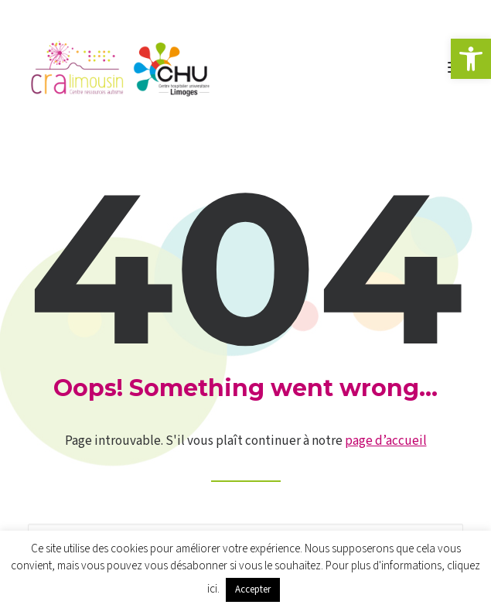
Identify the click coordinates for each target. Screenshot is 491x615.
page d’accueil (386, 441)
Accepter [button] (253, 589)
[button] (471, 59)
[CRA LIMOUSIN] (120, 67)
